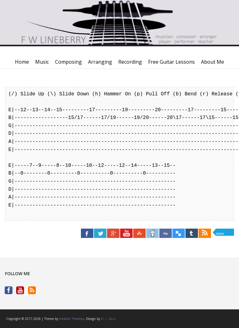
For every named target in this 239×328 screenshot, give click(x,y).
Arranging (100, 61)
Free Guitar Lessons (171, 61)
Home (22, 61)
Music (42, 61)
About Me (212, 61)
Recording (130, 61)
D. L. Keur (108, 319)
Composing (68, 61)
